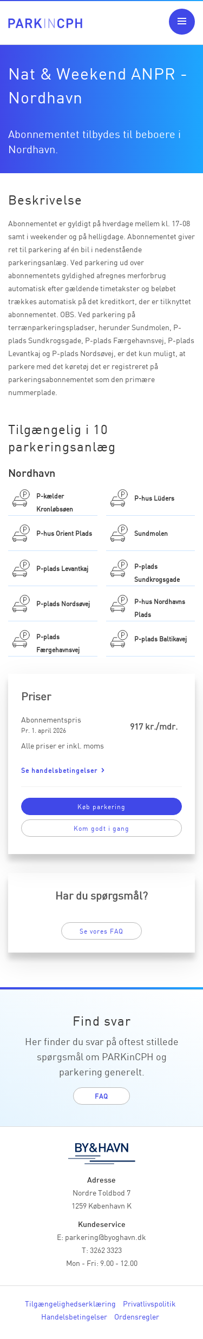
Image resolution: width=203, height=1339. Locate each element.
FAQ (101, 1095)
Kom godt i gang (101, 827)
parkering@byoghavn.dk (105, 1236)
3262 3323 (106, 1249)
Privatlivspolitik (149, 1303)
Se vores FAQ (101, 930)
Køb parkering (101, 806)
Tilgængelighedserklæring (70, 1303)
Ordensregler (136, 1316)
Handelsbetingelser (74, 1316)
